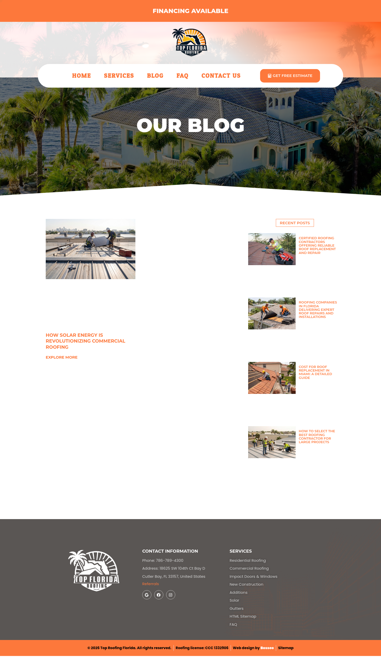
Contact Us (221, 75)
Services (119, 75)
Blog (155, 75)
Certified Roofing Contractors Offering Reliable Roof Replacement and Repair (317, 245)
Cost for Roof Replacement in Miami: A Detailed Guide (315, 372)
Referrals (150, 583)
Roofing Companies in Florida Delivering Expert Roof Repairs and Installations (318, 309)
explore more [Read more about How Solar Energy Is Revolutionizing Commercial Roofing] (61, 357)
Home (81, 75)
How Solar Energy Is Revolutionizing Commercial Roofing (85, 341)
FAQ (182, 75)
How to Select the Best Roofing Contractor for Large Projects (317, 436)
